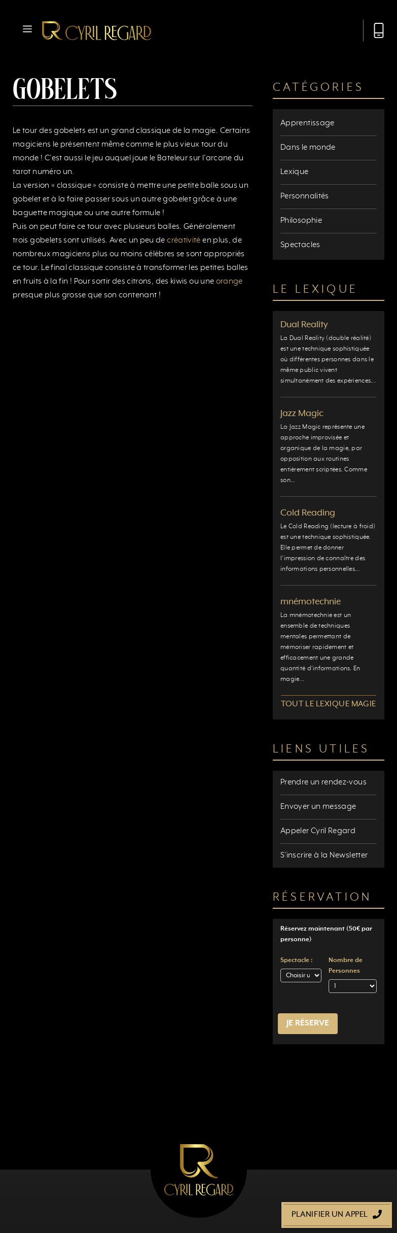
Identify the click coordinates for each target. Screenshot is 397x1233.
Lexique (294, 172)
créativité (184, 240)
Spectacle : (296, 960)
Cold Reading (307, 513)
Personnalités (304, 196)
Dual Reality (304, 325)
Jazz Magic (301, 413)
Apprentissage (307, 123)
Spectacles (300, 245)
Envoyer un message (318, 806)
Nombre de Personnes (346, 966)
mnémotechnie (310, 602)
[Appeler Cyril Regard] (373, 30)
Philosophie (301, 220)
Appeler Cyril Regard (317, 831)
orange (229, 281)
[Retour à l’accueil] (96, 30)
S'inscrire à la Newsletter (324, 855)
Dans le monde (308, 147)
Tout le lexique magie (328, 704)
